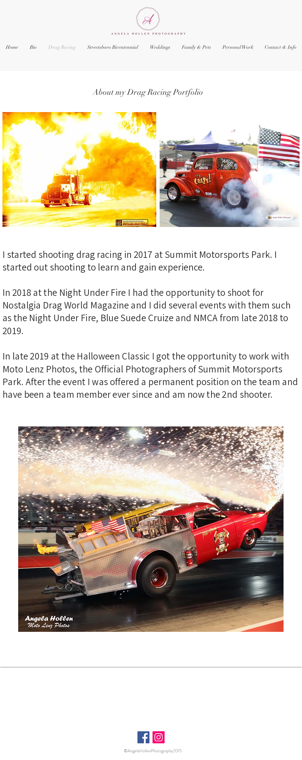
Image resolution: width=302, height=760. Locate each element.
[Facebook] (143, 737)
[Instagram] (159, 737)
